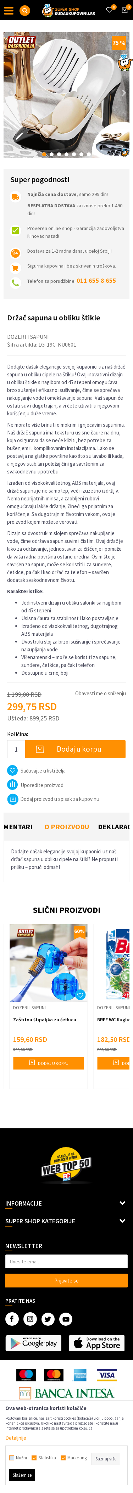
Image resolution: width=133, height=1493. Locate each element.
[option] (66, 95)
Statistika (47, 1457)
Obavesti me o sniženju (100, 693)
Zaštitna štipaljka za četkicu (44, 1019)
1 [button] (44, 154)
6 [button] (81, 154)
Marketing (77, 1457)
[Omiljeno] (109, 5)
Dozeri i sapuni (28, 336)
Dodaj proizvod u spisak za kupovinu (53, 799)
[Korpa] (123, 16)
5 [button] (74, 154)
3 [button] (59, 154)
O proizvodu (66, 826)
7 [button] (89, 154)
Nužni (21, 1457)
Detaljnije (15, 1438)
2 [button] (51, 154)
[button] (25, 10)
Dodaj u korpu (79, 749)
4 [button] (66, 154)
